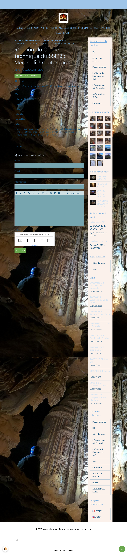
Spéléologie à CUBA (99, 95)
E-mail (17, 171)
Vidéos (53, 28)
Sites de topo (99, 263)
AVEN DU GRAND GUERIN (101, 194)
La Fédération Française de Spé (99, 76)
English (97, 517)
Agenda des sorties (69, 28)
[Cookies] (5, 549)
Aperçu (75, 193)
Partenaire (97, 103)
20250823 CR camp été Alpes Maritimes (98, 397)
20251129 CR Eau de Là (100, 372)
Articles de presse (97, 59)
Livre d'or (105, 28)
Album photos (41, 28)
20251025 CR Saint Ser (99, 360)
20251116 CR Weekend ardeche (99, 384)
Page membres (63, 33)
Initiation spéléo (98, 222)
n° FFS (95, 482)
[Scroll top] (122, 549)
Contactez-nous (89, 28)
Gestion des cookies (63, 550)
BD (94, 51)
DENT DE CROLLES (101, 178)
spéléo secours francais (55, 40)
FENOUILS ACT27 (102, 185)
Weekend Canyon (99, 241)
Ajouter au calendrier (27, 76)
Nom (17, 160)
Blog (29, 28)
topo (95, 269)
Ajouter (20, 250)
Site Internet (20, 182)
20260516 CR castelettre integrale (97, 285)
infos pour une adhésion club (99, 86)
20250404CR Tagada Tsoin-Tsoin (100, 313)
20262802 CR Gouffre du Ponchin (99, 336)
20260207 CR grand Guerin (97, 348)
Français (98, 510)
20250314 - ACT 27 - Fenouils (100, 325)
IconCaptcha (34, 245)
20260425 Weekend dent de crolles (99, 300)
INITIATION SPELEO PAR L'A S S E (103, 204)
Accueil (21, 28)
